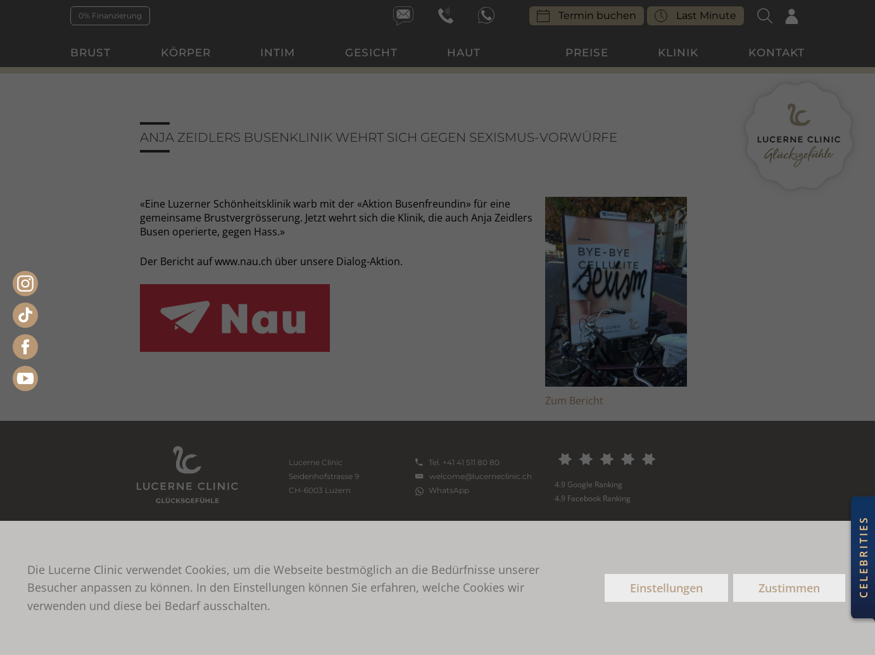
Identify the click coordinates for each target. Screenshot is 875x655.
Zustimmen (789, 588)
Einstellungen (666, 588)
